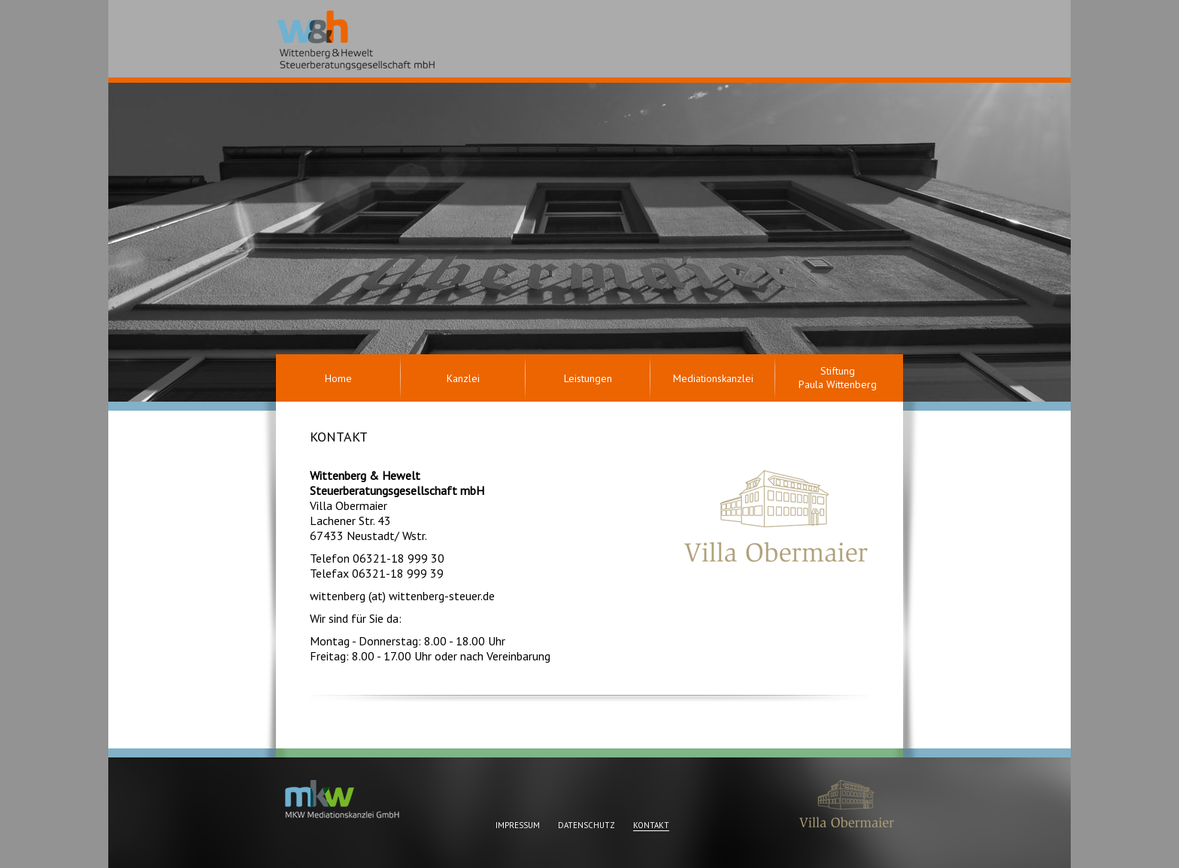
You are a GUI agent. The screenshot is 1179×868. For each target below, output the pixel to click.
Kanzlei (463, 378)
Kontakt (651, 825)
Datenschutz (586, 825)
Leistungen (588, 378)
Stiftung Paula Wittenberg (838, 377)
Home (338, 378)
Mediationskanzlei (713, 378)
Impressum (518, 825)
